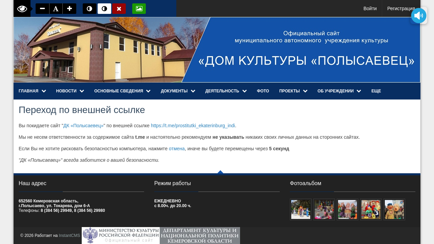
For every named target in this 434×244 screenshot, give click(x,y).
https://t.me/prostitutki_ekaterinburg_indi (193, 125)
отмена (177, 148)
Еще (376, 91)
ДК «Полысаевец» (83, 125)
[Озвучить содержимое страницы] (418, 15)
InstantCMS (69, 235)
